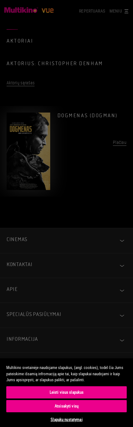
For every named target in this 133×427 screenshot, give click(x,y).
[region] (66, 392)
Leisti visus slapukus (67, 392)
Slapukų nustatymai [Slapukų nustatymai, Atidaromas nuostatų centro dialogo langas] (66, 419)
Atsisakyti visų (66, 406)
